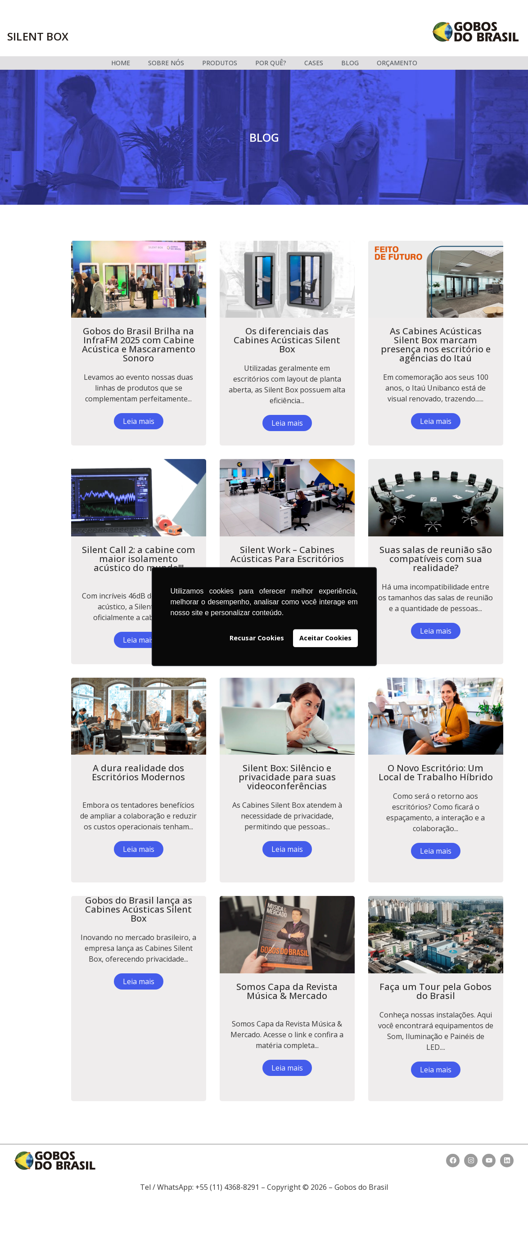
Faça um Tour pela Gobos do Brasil (435, 991)
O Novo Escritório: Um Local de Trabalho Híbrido (436, 772)
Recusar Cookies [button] (257, 638)
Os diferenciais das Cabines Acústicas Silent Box (287, 340)
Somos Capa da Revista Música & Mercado (287, 991)
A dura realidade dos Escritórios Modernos (138, 772)
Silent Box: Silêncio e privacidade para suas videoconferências (287, 777)
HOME (120, 62)
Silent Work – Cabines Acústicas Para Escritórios (287, 554)
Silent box (37, 36)
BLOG (350, 62)
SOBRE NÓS (166, 62)
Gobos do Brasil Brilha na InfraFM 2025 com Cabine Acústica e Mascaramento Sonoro (138, 344)
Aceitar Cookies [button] (325, 638)
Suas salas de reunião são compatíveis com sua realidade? (435, 559)
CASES (313, 62)
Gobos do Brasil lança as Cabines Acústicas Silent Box (138, 909)
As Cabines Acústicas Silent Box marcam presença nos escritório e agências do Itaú (436, 344)
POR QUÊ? (270, 62)
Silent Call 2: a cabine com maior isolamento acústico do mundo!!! (138, 559)
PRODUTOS (219, 62)
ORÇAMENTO (397, 62)
